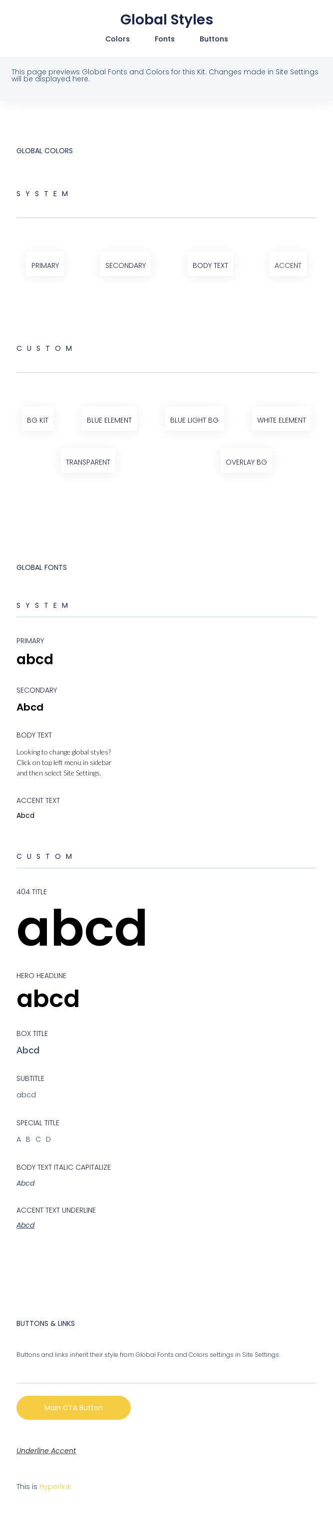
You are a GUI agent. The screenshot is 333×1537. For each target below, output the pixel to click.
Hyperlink (55, 1487)
